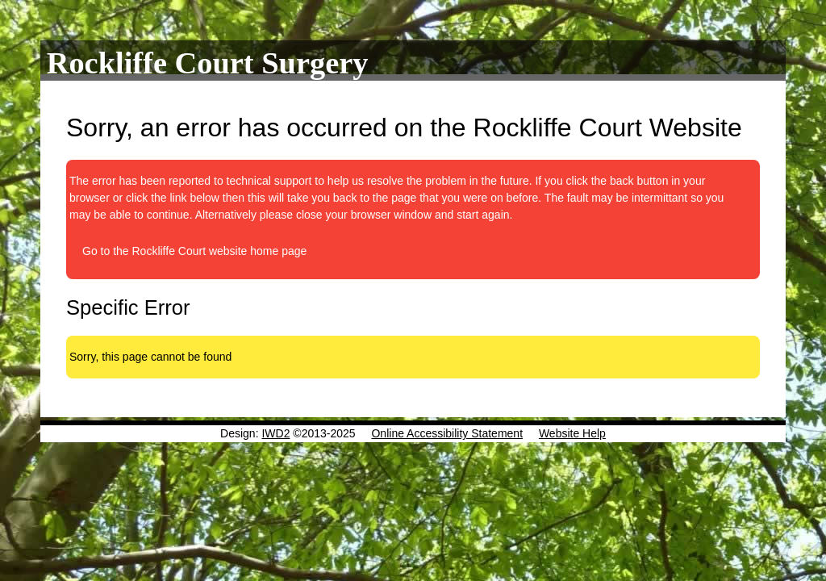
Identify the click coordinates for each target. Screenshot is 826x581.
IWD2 (275, 433)
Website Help (572, 433)
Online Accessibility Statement (447, 433)
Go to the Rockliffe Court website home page (194, 251)
